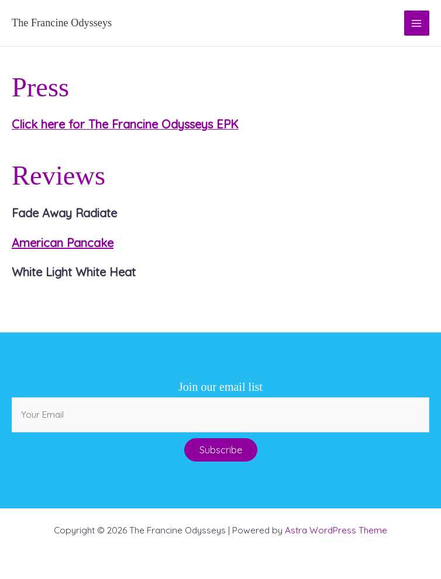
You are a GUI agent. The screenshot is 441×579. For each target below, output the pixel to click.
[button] (220, 450)
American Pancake (62, 242)
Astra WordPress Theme (336, 530)
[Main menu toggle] (416, 23)
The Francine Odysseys (62, 23)
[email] (220, 414)
